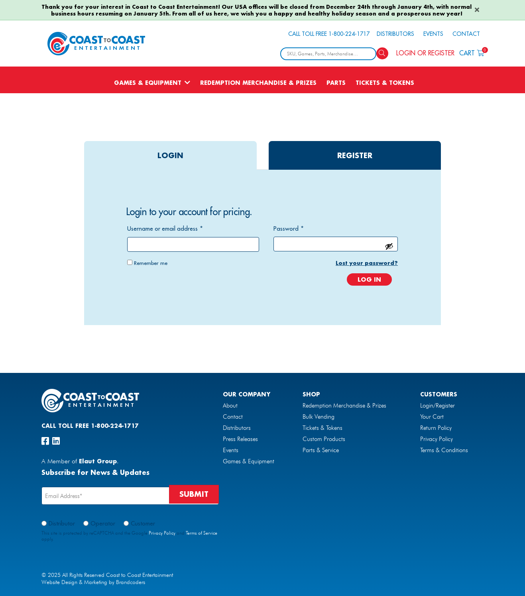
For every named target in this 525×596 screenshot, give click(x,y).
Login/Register (437, 405)
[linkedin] (56, 441)
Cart (471, 52)
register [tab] (354, 155)
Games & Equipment (147, 82)
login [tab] (170, 155)
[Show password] (389, 246)
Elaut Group (98, 461)
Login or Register (425, 53)
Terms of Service (201, 533)
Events (433, 33)
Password (288, 228)
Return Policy (436, 427)
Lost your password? (367, 262)
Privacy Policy (436, 439)
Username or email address (165, 228)
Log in (369, 279)
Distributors (395, 33)
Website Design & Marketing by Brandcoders (93, 582)
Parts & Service (321, 450)
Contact (466, 33)
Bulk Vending (318, 416)
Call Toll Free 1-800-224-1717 (329, 33)
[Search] (382, 53)
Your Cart (432, 416)
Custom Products (324, 439)
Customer (143, 523)
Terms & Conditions (444, 450)
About (230, 405)
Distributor (62, 523)
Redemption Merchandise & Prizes (258, 82)
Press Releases (240, 439)
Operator (102, 523)
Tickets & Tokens (385, 82)
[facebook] (45, 441)
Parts (336, 82)
